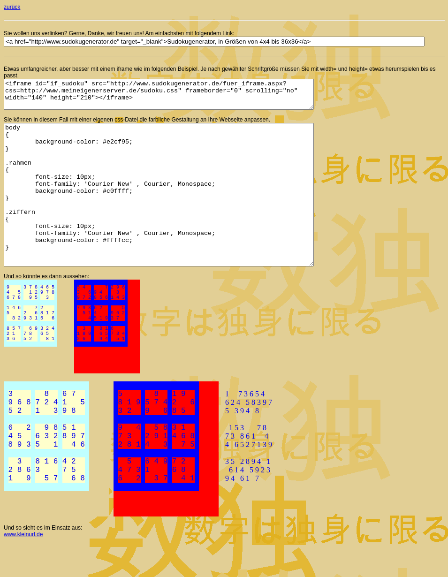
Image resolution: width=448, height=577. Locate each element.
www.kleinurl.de (23, 568)
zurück (12, 7)
